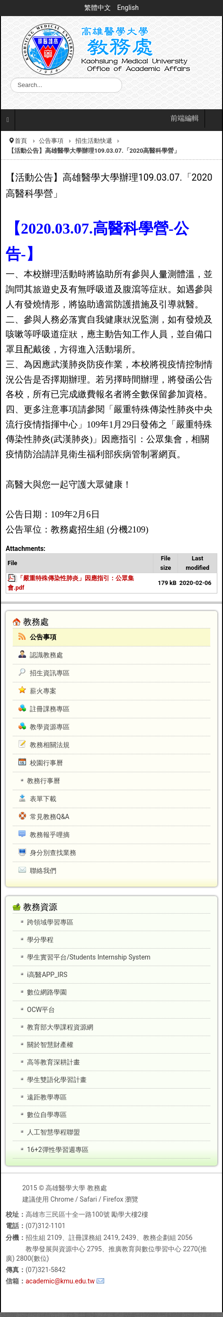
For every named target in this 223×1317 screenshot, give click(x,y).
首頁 (21, 140)
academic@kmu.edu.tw (60, 1281)
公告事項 (51, 140)
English (128, 7)
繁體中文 (98, 7)
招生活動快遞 (93, 140)
